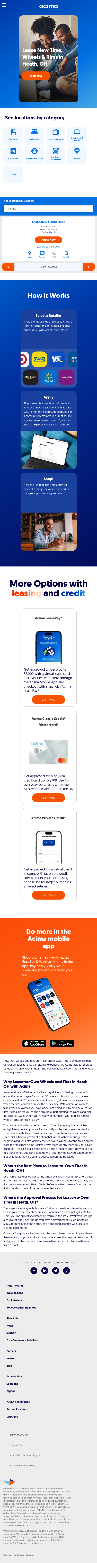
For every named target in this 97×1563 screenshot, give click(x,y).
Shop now (36, 76)
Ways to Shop (14, 1293)
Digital (10, 1391)
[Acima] (48, 7)
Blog (9, 1366)
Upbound (12, 1416)
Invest (10, 1358)
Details (42, 254)
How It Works (14, 1285)
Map (29, 254)
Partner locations (17, 1409)
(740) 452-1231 (48, 232)
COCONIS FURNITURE (48, 222)
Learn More (48, 699)
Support (11, 1333)
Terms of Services (19, 1434)
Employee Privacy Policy (22, 1465)
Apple (35, 1044)
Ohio (38, 1262)
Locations (28, 1262)
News (9, 1325)
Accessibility (14, 1376)
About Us (12, 1318)
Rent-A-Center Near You (21, 1307)
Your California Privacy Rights (25, 1455)
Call (54, 254)
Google (63, 1044)
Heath (47, 1262)
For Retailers (14, 1300)
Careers (11, 1351)
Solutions (12, 1384)
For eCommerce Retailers (22, 1340)
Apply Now (48, 240)
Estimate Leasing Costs (48, 246)
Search (66, 254)
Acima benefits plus (18, 1402)
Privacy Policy (17, 1445)
